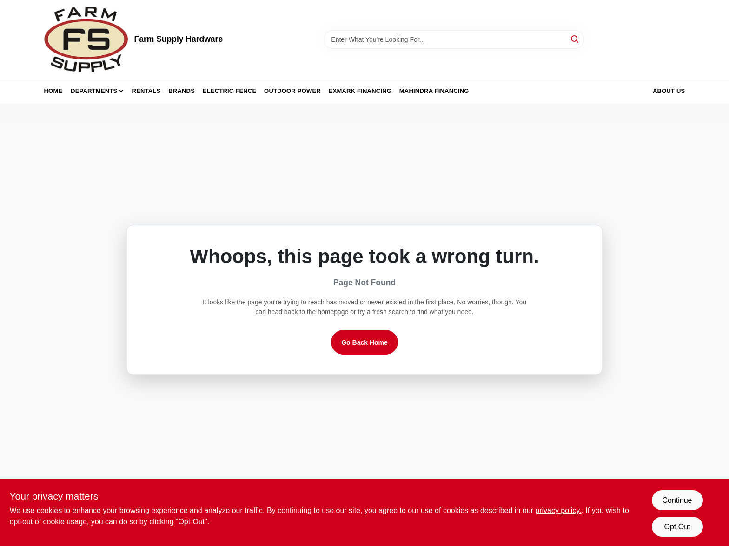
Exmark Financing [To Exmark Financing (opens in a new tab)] (360, 90)
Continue (677, 500)
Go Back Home (364, 342)
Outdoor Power (292, 90)
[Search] (575, 38)
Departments (94, 90)
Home (53, 90)
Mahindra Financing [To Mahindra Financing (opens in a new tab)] (434, 90)
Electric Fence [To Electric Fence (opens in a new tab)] (229, 90)
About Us (669, 90)
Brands (181, 90)
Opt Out (677, 527)
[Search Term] (454, 39)
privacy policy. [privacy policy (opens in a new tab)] (558, 510)
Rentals (146, 90)
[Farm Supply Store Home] (86, 39)
